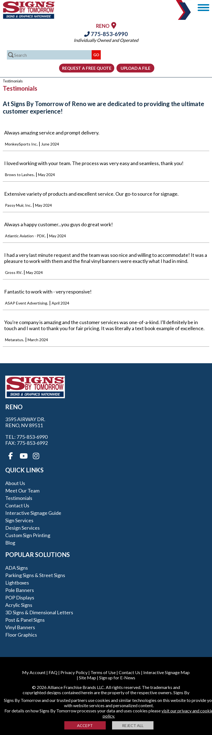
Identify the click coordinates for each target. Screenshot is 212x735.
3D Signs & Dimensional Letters (39, 612)
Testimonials (18, 498)
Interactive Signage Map (166, 672)
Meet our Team (22, 491)
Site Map (87, 677)
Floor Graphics (21, 635)
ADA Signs (16, 568)
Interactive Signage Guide (33, 513)
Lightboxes (17, 583)
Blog (10, 543)
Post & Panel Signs (25, 620)
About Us (15, 483)
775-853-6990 (106, 34)
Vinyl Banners (20, 627)
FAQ (53, 672)
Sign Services (19, 520)
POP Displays (19, 597)
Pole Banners (19, 590)
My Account (34, 672)
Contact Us (17, 505)
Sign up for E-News (117, 677)
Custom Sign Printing (27, 535)
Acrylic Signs (18, 605)
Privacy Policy (74, 672)
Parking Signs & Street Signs (35, 575)
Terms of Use (103, 672)
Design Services (22, 528)
